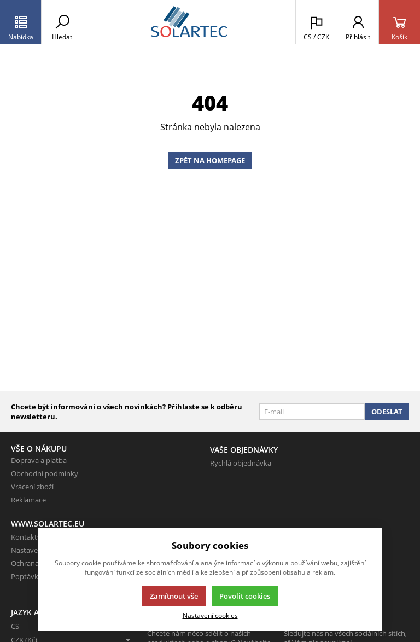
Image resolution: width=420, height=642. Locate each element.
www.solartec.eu (47, 523)
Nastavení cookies (210, 615)
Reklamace (28, 500)
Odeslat (386, 412)
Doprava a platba (39, 460)
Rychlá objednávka (240, 463)
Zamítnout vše (174, 596)
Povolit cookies (244, 596)
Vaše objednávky (244, 449)
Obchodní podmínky (44, 473)
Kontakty (26, 537)
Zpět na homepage (210, 160)
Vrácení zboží (32, 486)
